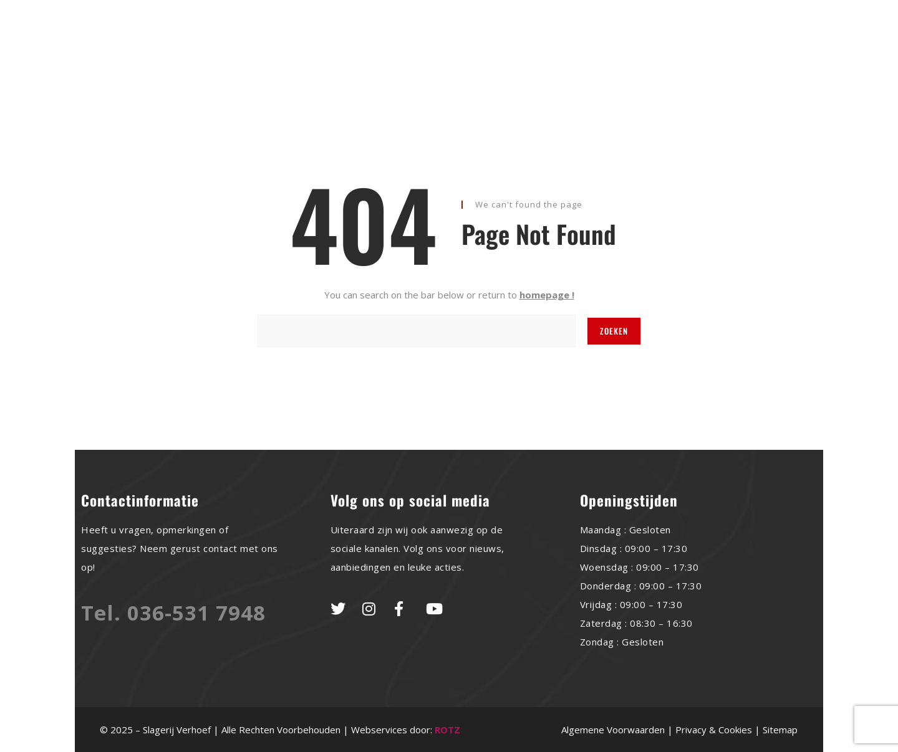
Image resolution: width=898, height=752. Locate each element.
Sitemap (780, 729)
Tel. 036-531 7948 (173, 613)
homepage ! (546, 294)
